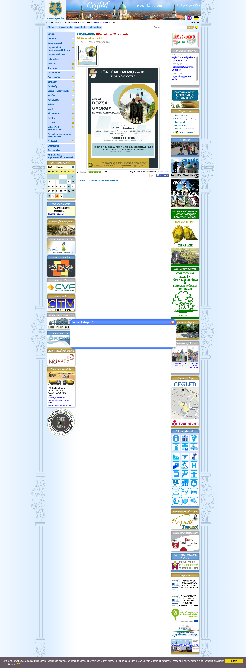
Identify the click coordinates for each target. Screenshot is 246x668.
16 (65, 186)
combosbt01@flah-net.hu (58, 400)
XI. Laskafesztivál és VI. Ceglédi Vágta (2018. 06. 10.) (196, 364)
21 (57, 191)
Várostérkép (95, 27)
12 (49, 186)
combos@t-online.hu (56, 398)
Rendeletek (180, 122)
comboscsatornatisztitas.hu (59, 405)
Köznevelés (61, 100)
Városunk (61, 38)
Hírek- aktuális (65, 27)
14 (57, 186)
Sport (61, 109)
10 (69, 181)
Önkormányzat (61, 43)
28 (57, 196)
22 (61, 191)
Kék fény (61, 118)
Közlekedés (61, 113)
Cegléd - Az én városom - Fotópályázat (60, 135)
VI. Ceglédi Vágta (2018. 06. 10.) (179, 363)
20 (53, 191)
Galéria (61, 122)
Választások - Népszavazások (61, 128)
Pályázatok (53, 59)
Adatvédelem (54, 150)
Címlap (51, 27)
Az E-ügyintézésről (185, 132)
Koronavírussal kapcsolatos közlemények (60, 156)
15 (61, 186)
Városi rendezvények (61, 91)
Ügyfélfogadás (181, 115)
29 (61, 196)
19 (49, 191)
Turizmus (61, 68)
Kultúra (61, 95)
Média (61, 104)
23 (65, 191)
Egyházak (61, 82)
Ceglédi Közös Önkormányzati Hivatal (61, 48)
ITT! (18, 664)
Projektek (61, 141)
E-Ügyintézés (180, 125)
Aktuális (61, 63)
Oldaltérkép (80, 27)
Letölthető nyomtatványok (186, 119)
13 (53, 186)
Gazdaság (61, 86)
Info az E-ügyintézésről (185, 128)
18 (73, 186)
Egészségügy (61, 77)
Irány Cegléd (54, 72)
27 (53, 196)
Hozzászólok (163, 171)
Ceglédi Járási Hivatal (58, 54)
